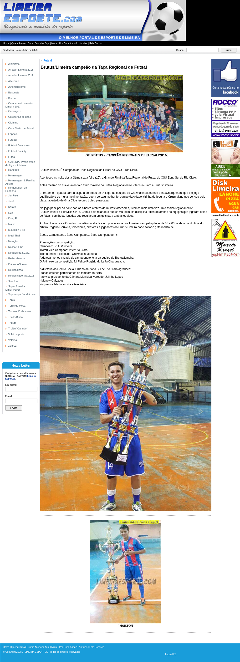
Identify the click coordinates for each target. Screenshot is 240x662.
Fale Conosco (96, 43)
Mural (54, 43)
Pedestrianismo (17, 258)
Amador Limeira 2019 (20, 75)
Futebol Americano (19, 145)
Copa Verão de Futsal (21, 128)
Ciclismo (13, 122)
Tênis (11, 299)
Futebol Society (17, 151)
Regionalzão (15, 269)
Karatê (12, 206)
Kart (10, 212)
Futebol (12, 139)
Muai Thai (14, 235)
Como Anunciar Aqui (39, 43)
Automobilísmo (17, 86)
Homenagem (15, 175)
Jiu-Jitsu (13, 195)
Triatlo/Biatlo (15, 317)
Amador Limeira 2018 (20, 69)
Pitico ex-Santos (17, 264)
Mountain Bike (16, 229)
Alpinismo (14, 63)
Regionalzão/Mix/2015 (21, 275)
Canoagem (14, 111)
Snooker (13, 281)
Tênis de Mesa (17, 305)
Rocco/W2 (170, 654)
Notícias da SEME (19, 252)
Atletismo (13, 81)
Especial (13, 134)
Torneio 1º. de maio (19, 311)
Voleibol (13, 340)
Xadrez (12, 345)
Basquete (13, 92)
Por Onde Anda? (68, 43)
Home (6, 43)
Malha (11, 224)
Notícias (83, 43)
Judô (11, 201)
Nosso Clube (15, 247)
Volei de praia (16, 334)
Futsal (11, 156)
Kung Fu (13, 218)
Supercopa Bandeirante (22, 294)
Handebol (14, 169)
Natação (13, 241)
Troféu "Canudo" (18, 328)
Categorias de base (19, 116)
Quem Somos (18, 43)
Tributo (12, 322)
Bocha (12, 98)
